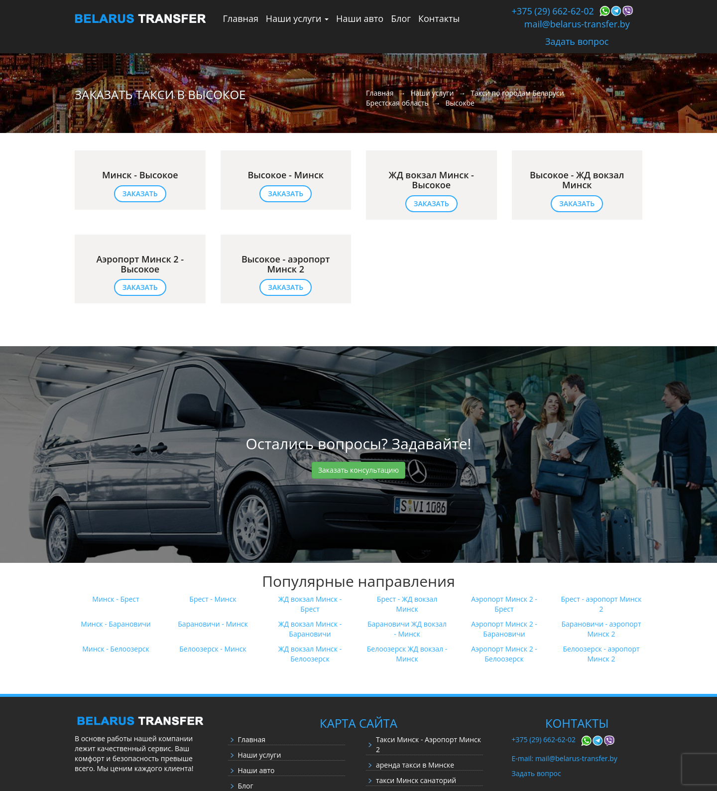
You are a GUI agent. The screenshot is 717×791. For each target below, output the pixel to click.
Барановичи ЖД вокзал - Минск (407, 629)
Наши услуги (297, 18)
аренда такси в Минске (415, 765)
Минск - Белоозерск (115, 649)
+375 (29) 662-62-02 (553, 11)
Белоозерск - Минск (212, 649)
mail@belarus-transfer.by (577, 24)
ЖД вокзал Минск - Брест (310, 604)
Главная (240, 18)
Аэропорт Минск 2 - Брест (504, 604)
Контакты (439, 18)
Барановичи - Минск (212, 624)
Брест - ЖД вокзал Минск (407, 604)
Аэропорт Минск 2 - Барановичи (504, 629)
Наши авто (359, 18)
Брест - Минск (212, 599)
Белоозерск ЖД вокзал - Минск (407, 653)
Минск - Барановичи (115, 624)
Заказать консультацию (358, 470)
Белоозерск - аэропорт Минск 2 (601, 653)
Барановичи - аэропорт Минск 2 (601, 629)
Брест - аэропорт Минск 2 (601, 604)
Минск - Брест (115, 599)
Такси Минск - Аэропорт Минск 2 (428, 744)
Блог (401, 18)
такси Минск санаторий (416, 780)
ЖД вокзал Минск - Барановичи (310, 629)
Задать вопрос (576, 41)
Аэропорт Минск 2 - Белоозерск (504, 653)
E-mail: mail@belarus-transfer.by (564, 758)
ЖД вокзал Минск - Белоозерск (310, 653)
